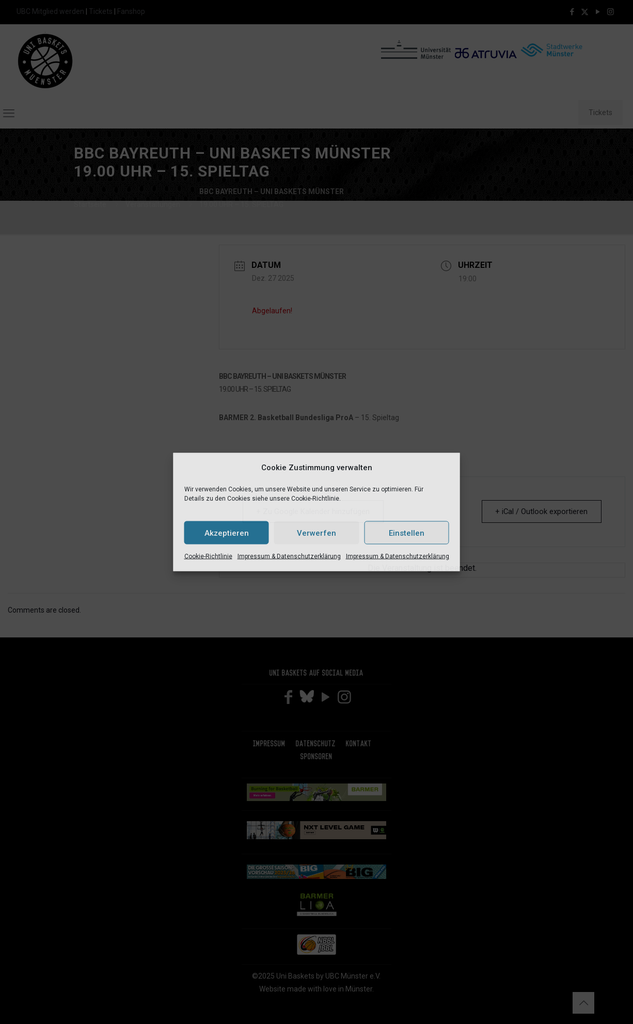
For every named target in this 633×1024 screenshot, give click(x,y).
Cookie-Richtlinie (208, 556)
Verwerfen (316, 532)
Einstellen (406, 532)
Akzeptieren (226, 532)
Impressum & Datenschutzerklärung (289, 556)
